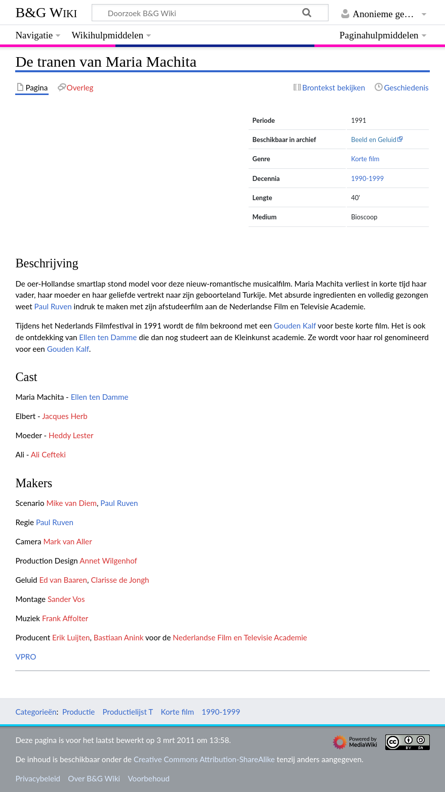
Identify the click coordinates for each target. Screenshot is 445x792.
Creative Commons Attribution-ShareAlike (204, 759)
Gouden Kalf (295, 325)
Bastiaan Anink (119, 637)
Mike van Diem (71, 502)
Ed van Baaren (63, 579)
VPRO (25, 656)
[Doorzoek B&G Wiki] (210, 13)
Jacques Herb (65, 416)
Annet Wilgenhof (108, 560)
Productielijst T (128, 711)
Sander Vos (66, 598)
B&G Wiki (46, 12)
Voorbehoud (148, 778)
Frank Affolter (65, 618)
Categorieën (35, 711)
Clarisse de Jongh (120, 579)
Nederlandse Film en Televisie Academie (240, 637)
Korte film (365, 159)
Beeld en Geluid (373, 139)
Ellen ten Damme (108, 337)
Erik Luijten (71, 637)
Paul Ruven (53, 306)
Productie (78, 711)
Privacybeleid (37, 778)
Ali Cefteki (48, 454)
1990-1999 (367, 178)
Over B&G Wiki (94, 778)
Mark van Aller (67, 541)
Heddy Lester (71, 435)
